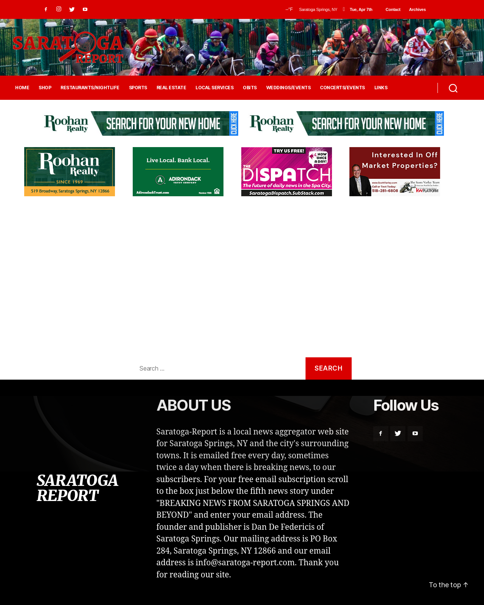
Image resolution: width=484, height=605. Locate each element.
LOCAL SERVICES (214, 87)
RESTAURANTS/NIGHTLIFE (89, 87)
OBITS (250, 87)
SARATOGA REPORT (77, 488)
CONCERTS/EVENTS (342, 87)
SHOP (45, 87)
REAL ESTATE (171, 87)
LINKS (381, 87)
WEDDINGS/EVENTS (288, 87)
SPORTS (138, 87)
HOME (22, 87)
